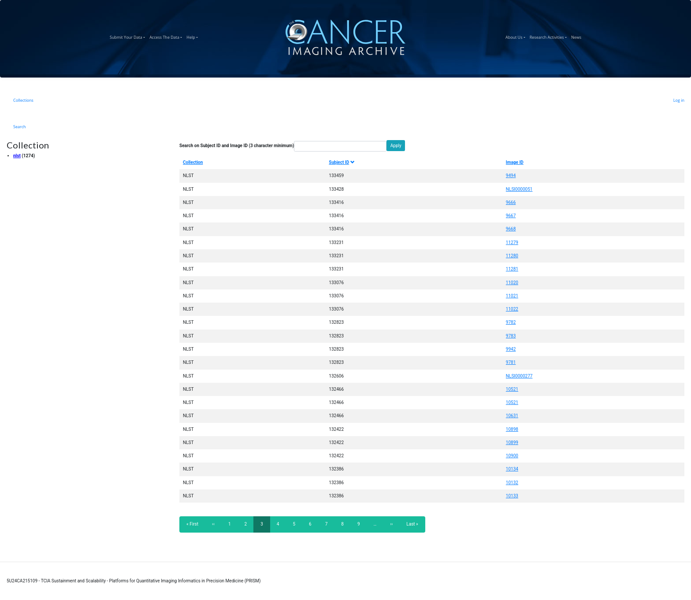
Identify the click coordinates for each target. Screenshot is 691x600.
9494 (511, 175)
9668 (511, 228)
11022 (512, 309)
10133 (512, 495)
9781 (511, 362)
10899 (512, 442)
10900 (512, 455)
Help (193, 36)
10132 (512, 482)
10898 (512, 429)
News (577, 36)
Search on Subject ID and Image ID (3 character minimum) (236, 145)
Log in (678, 100)
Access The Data (166, 36)
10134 (512, 469)
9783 (511, 335)
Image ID (515, 162)
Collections (23, 100)
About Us (516, 36)
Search (19, 127)
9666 (511, 202)
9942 (511, 349)
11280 (512, 255)
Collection (193, 162)
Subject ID (341, 162)
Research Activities (549, 36)
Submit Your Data (128, 36)
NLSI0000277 (519, 376)
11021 (512, 295)
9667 (511, 215)
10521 (512, 389)
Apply (395, 145)
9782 (511, 322)
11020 (512, 282)
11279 (512, 242)
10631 (512, 415)
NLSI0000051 (519, 189)
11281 (512, 269)
